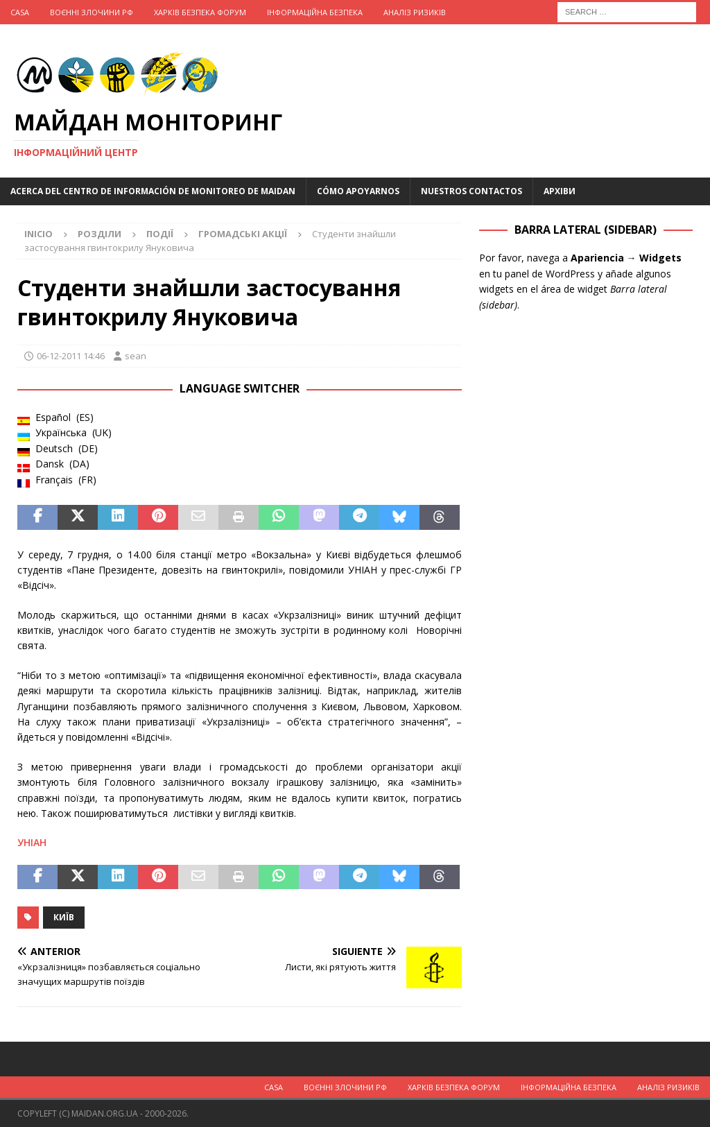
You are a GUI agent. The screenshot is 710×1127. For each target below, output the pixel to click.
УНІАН (31, 842)
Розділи (99, 233)
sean (135, 356)
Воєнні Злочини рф (91, 12)
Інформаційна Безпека (315, 12)
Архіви (559, 191)
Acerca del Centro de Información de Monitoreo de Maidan (152, 191)
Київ (63, 917)
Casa (19, 12)
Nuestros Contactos (471, 191)
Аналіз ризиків (414, 12)
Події (159, 233)
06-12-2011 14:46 (71, 356)
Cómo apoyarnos (358, 191)
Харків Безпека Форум (200, 12)
